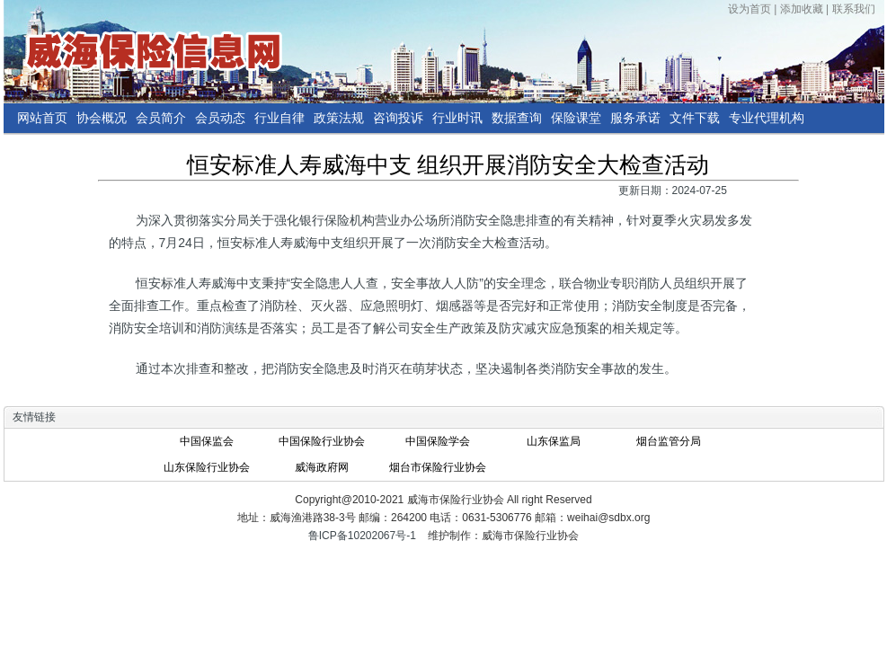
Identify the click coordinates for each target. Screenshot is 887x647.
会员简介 (161, 118)
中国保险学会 (437, 441)
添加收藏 (801, 9)
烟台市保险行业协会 (437, 467)
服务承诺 (635, 118)
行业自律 (279, 118)
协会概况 (101, 118)
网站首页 (42, 118)
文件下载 (695, 118)
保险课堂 (576, 118)
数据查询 (517, 118)
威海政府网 (322, 467)
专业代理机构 (766, 118)
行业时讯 (457, 118)
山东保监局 (554, 441)
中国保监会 (207, 441)
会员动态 (220, 118)
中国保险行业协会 (322, 441)
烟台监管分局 (668, 441)
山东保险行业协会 (207, 467)
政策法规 (339, 118)
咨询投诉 (398, 118)
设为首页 (749, 9)
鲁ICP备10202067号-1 (362, 535)
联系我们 (853, 9)
